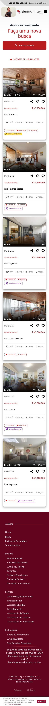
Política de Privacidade (16, 541)
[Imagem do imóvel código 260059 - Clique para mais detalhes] (24, 377)
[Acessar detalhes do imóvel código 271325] (24, 280)
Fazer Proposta (14, 609)
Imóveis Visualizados (17, 575)
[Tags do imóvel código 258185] (24, 465)
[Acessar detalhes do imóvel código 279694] (24, 205)
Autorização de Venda (18, 613)
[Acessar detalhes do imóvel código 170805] (24, 130)
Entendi (41, 701)
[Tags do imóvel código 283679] (24, 319)
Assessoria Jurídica (16, 604)
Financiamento (14, 600)
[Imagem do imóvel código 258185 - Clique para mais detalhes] (24, 452)
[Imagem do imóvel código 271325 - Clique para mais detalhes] (24, 232)
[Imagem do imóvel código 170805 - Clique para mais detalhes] (24, 82)
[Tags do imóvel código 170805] (24, 95)
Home (8, 532)
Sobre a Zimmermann (18, 634)
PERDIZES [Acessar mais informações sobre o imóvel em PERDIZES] (9, 101)
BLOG (8, 537)
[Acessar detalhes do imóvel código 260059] (24, 426)
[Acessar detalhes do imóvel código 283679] (24, 353)
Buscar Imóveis (24, 45)
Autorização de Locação (18, 617)
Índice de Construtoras (18, 583)
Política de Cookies (14, 704)
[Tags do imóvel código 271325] (24, 244)
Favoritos (11, 570)
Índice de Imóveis (16, 579)
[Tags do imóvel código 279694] (24, 169)
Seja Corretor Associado (19, 643)
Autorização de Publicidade (20, 621)
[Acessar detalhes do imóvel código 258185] (24, 499)
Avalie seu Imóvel (15, 566)
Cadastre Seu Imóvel (17, 562)
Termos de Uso (12, 545)
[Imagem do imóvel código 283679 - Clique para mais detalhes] (24, 306)
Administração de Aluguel (20, 596)
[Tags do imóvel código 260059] (24, 390)
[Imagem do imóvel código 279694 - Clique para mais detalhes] (24, 157)
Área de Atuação (15, 638)
